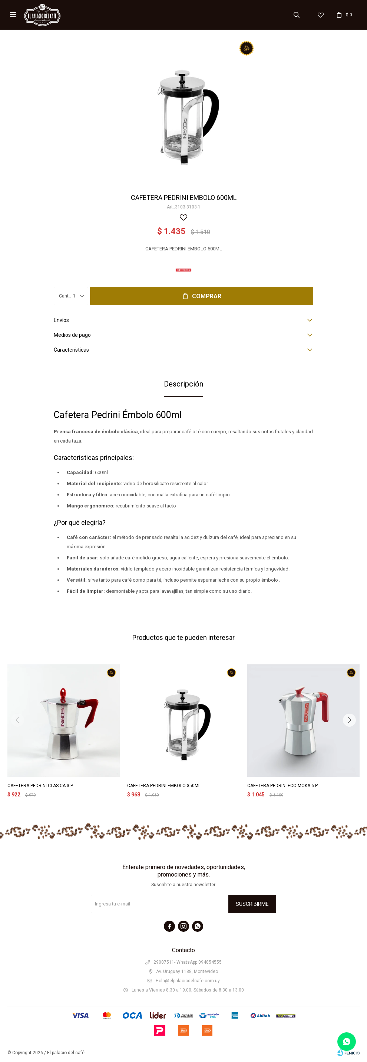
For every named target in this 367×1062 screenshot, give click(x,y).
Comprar (206, 296)
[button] (349, 720)
